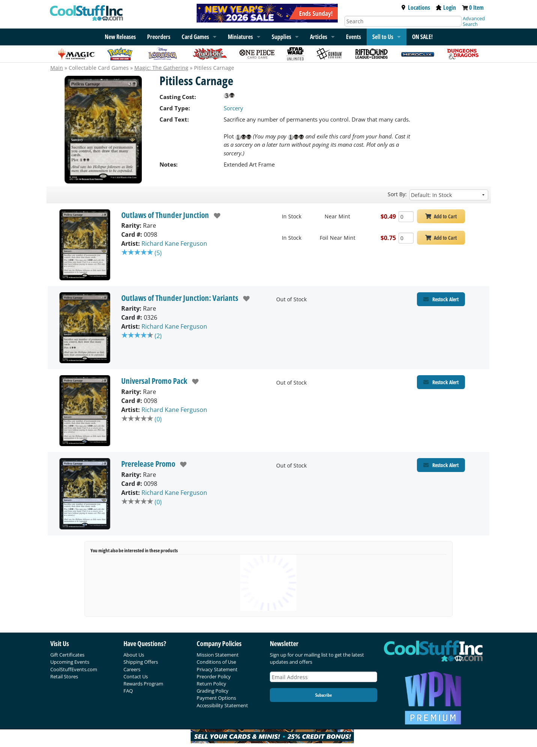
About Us (133, 654)
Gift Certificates (67, 654)
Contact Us (135, 676)
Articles (318, 37)
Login (446, 7)
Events (353, 37)
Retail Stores (64, 676)
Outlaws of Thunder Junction (165, 215)
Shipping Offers (140, 661)
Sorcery (233, 108)
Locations (415, 7)
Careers (131, 669)
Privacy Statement (217, 669)
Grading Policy (213, 690)
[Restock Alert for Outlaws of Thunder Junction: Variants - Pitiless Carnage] (441, 299)
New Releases (120, 37)
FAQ (128, 690)
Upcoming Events (69, 661)
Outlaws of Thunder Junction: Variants (179, 298)
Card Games (195, 37)
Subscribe (323, 695)
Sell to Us (382, 37)
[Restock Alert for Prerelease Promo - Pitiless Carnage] (441, 465)
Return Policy (211, 683)
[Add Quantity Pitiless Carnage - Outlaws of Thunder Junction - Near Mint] (406, 216)
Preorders (158, 37)
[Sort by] (448, 194)
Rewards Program (143, 683)
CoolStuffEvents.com (73, 669)
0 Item (476, 7)
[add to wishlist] (215, 216)
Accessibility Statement (222, 705)
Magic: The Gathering (161, 67)
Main (56, 67)
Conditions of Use (216, 661)
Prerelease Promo (148, 463)
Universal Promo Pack (154, 381)
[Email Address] (323, 677)
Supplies (281, 37)
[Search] (403, 21)
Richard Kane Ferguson (174, 243)
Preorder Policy (214, 676)
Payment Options (216, 697)
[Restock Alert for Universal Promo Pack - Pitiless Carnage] (441, 382)
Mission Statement (218, 654)
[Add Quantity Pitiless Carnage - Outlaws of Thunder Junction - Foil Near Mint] (406, 238)
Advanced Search (474, 21)
